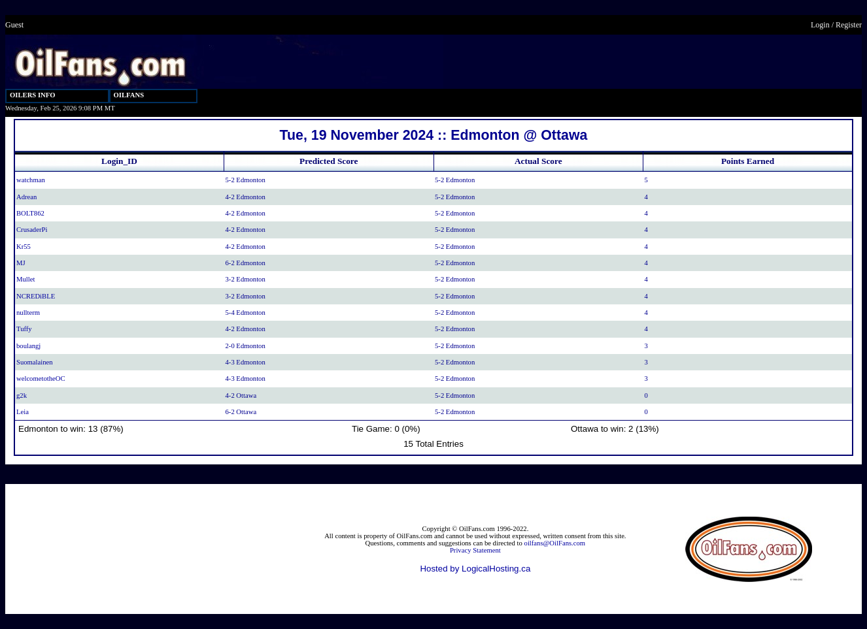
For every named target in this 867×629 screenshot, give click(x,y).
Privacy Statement (475, 550)
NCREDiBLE (35, 296)
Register (849, 24)
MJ (21, 262)
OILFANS (129, 95)
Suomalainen (34, 362)
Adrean (26, 197)
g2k (21, 395)
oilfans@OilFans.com (555, 543)
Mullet (25, 279)
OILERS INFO (33, 95)
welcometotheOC (40, 378)
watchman (30, 180)
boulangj (28, 345)
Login (820, 24)
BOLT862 (30, 213)
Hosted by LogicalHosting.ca (475, 568)
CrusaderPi (31, 229)
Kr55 (23, 246)
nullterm (28, 312)
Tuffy (24, 328)
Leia (22, 411)
